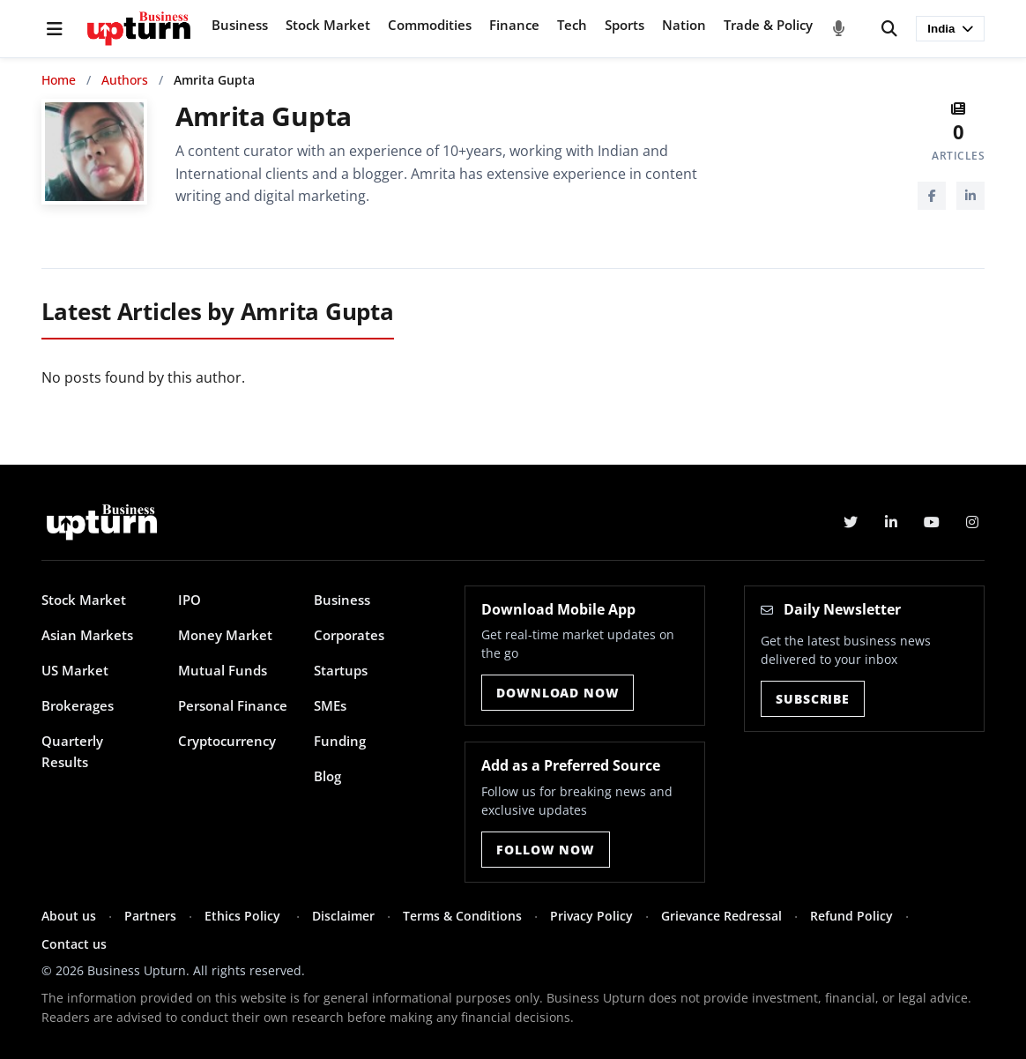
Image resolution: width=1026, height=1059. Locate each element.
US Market (74, 670)
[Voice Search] (839, 29)
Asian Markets (87, 635)
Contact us (74, 944)
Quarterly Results (72, 751)
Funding (340, 741)
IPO (189, 599)
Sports (624, 25)
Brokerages (77, 705)
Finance (514, 25)
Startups (341, 670)
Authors (124, 79)
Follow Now (545, 849)
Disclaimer (343, 915)
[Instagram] (972, 522)
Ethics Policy (244, 915)
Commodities (430, 25)
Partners (150, 915)
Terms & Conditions (462, 915)
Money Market (225, 635)
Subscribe (813, 698)
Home (58, 79)
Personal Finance (232, 705)
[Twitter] (850, 522)
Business (240, 25)
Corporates (349, 635)
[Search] (889, 29)
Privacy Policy (591, 915)
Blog (327, 776)
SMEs (330, 705)
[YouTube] (931, 522)
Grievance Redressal (721, 915)
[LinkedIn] (970, 196)
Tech (572, 25)
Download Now (557, 692)
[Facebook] (932, 196)
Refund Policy (851, 915)
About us (68, 915)
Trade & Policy (768, 25)
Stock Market (328, 25)
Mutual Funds (222, 670)
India (950, 28)
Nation (684, 25)
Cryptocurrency (227, 741)
